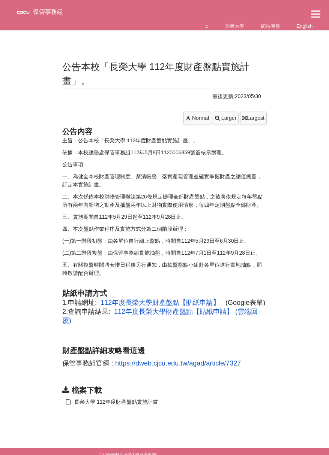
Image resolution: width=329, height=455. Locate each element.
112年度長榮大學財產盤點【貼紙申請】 (160, 302)
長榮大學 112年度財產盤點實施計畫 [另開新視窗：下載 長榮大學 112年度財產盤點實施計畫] (112, 402)
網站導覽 (270, 26)
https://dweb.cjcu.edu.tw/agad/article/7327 (178, 363)
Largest (253, 118)
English (305, 26)
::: (206, 26)
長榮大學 (234, 26)
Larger (225, 118)
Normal (197, 118)
